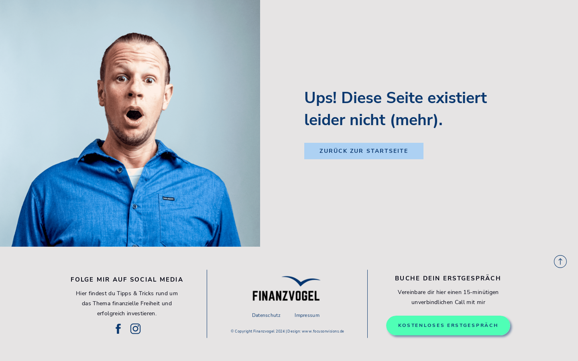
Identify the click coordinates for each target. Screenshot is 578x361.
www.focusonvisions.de (323, 331)
